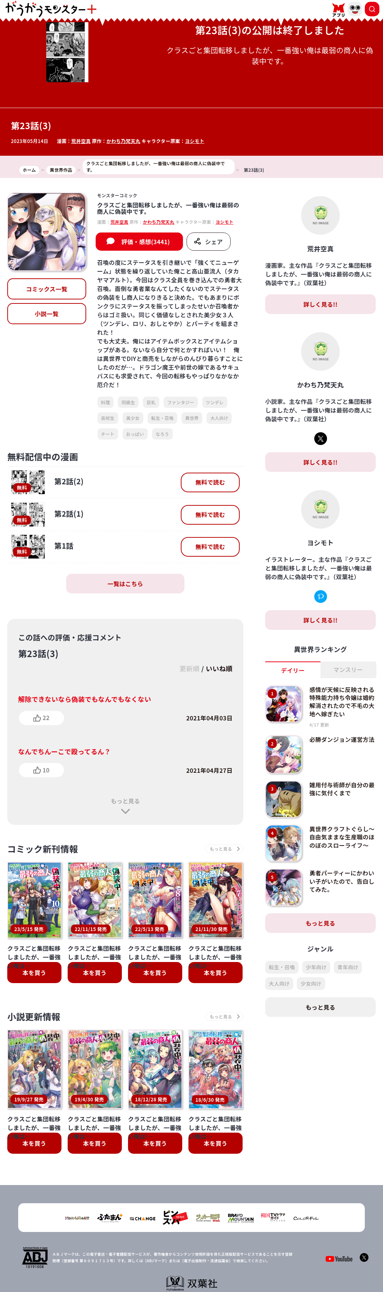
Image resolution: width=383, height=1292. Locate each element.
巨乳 (151, 402)
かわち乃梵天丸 (123, 141)
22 (46, 717)
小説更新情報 (33, 1016)
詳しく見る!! (320, 304)
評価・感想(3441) (145, 241)
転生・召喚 (162, 418)
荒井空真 (81, 141)
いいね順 (219, 668)
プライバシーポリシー (195, 1258)
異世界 (192, 418)
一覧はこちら (125, 583)
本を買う (34, 972)
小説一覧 (47, 313)
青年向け (348, 967)
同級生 (128, 402)
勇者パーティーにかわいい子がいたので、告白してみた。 (341, 881)
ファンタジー (180, 402)
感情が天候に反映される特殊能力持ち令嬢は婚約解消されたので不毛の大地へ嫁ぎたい (342, 701)
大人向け (219, 418)
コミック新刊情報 (42, 848)
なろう (162, 434)
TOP (133, 1258)
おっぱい (135, 434)
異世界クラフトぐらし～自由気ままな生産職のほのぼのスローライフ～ (342, 837)
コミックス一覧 (46, 289)
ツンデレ (215, 402)
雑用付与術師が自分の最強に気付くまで (342, 788)
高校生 (108, 418)
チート (108, 434)
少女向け (310, 983)
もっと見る (125, 800)
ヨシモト (194, 141)
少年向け (316, 967)
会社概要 (156, 1258)
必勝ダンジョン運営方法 (342, 739)
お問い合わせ (240, 1258)
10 (46, 770)
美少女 (133, 418)
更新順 (190, 668)
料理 (105, 402)
